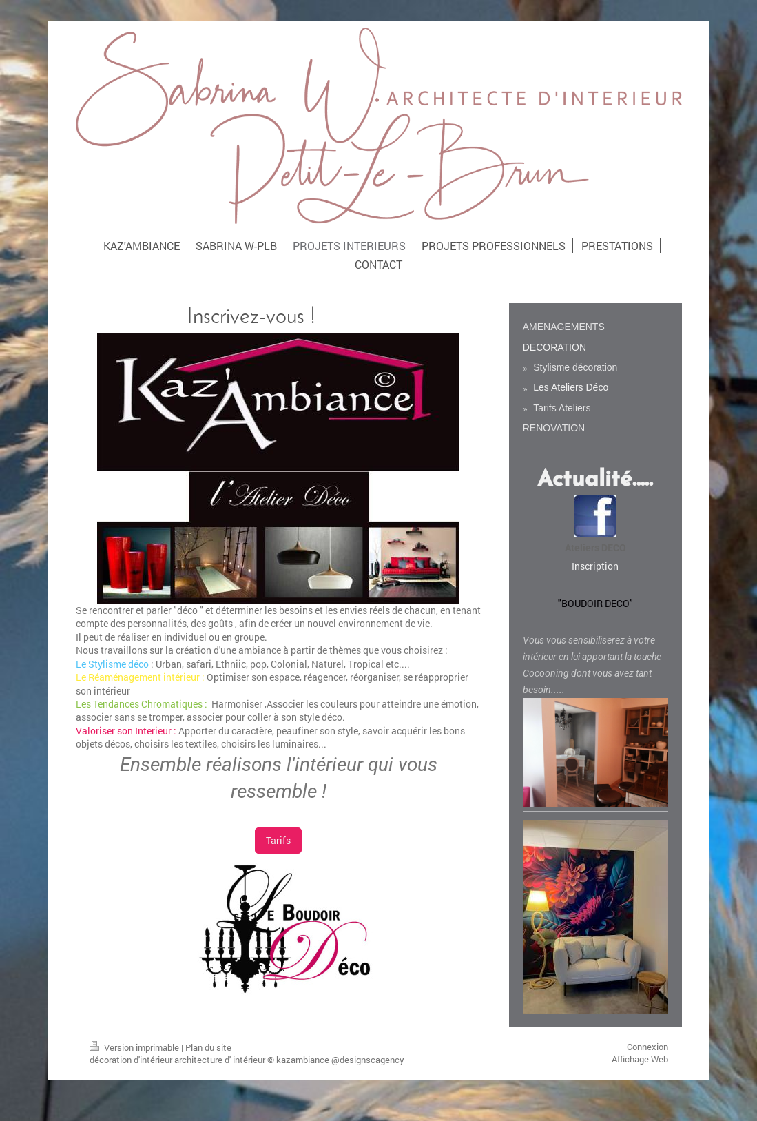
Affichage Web (640, 1059)
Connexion (647, 1046)
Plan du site (208, 1047)
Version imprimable (135, 1047)
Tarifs (278, 840)
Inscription (595, 566)
